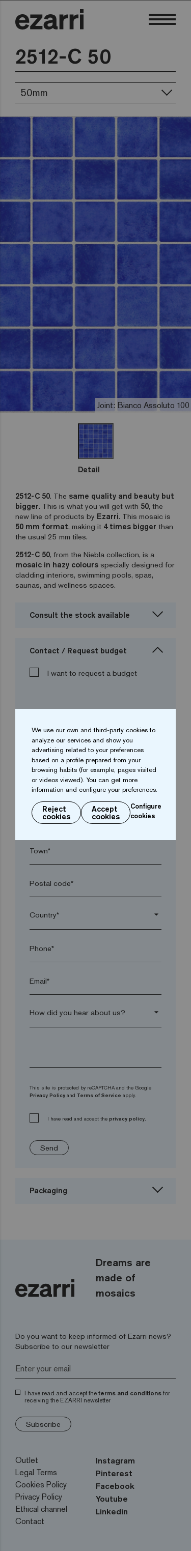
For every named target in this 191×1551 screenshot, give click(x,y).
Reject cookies (56, 812)
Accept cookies (106, 812)
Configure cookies (145, 811)
